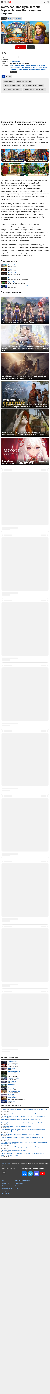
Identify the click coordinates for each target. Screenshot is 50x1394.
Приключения (14, 57)
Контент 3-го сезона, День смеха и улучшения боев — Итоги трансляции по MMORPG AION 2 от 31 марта (24, 434)
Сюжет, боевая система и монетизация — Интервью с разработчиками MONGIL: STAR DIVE (24, 462)
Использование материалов (22, 1376)
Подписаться (20, 47)
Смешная (25, 69)
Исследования (14, 65)
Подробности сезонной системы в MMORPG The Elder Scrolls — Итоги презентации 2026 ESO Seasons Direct (24, 405)
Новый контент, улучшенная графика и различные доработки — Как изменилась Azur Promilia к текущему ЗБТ (25, 348)
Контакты (17, 1381)
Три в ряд (34, 65)
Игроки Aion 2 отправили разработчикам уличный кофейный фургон (20, 1315)
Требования (18, 18)
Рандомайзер (5, 1389)
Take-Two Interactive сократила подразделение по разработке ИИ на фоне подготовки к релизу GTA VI (22, 1333)
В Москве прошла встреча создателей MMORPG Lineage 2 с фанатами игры (23, 1312)
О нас (16, 1384)
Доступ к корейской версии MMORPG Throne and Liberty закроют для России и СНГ (25, 1305)
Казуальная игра (15, 67)
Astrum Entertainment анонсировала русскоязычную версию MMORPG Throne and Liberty (24, 377)
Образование (41, 65)
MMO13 (4, 1376)
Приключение (17, 69)
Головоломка (25, 67)
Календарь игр (6, 1386)
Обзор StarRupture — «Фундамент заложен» (13, 1346)
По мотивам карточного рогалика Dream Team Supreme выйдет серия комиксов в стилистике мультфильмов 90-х (24, 1325)
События (10, 18)
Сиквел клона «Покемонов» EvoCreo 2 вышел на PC (16, 1322)
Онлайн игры (5, 1379)
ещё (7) (13, 71)
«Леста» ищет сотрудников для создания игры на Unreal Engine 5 (19, 1308)
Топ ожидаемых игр (7, 1384)
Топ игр (4, 1381)
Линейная (32, 69)
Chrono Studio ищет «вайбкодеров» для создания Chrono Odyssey (20, 1342)
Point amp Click (33, 67)
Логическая (22, 57)
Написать (30, 47)
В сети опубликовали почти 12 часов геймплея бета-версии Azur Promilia (22, 1318)
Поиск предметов (24, 65)
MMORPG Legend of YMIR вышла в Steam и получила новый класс (20, 1330)
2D (40, 67)
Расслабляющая (40, 69)
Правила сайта (19, 1379)
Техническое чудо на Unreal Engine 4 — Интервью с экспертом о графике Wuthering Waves (23, 321)
